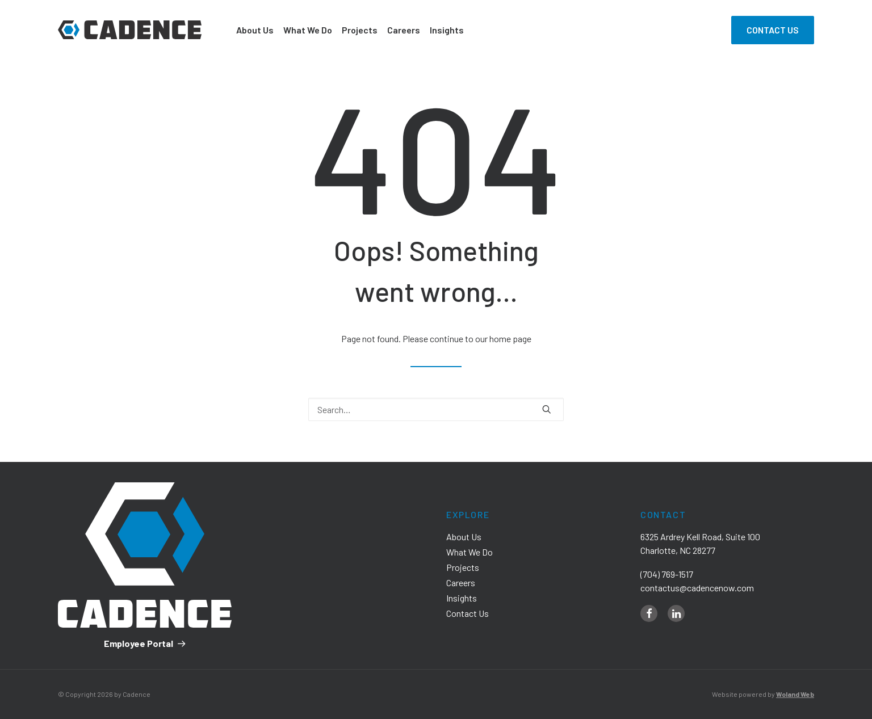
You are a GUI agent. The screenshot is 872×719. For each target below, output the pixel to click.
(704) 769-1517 (666, 574)
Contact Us (467, 613)
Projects (360, 29)
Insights (447, 29)
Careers (403, 29)
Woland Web (795, 694)
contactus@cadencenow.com (697, 587)
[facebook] (648, 613)
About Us (255, 29)
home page (510, 338)
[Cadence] (130, 29)
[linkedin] (676, 613)
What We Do (307, 29)
